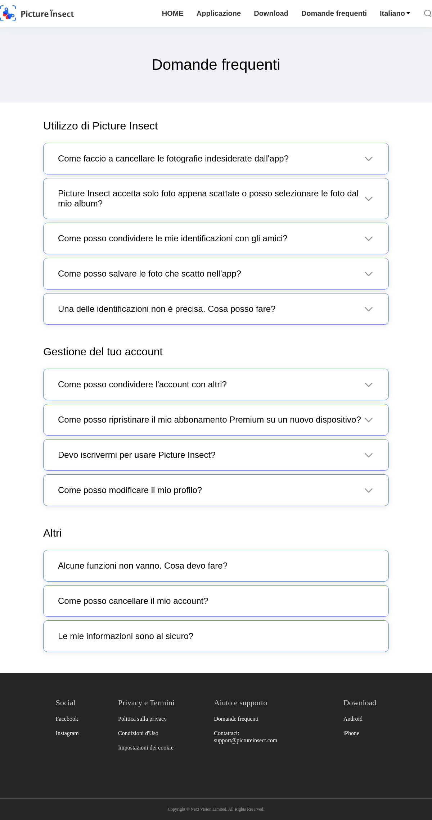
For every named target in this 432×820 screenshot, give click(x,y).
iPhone (351, 733)
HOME (173, 13)
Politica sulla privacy (142, 719)
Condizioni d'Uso (138, 733)
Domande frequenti (334, 13)
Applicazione (219, 13)
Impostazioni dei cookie (146, 747)
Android (353, 719)
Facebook (67, 719)
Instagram (67, 733)
